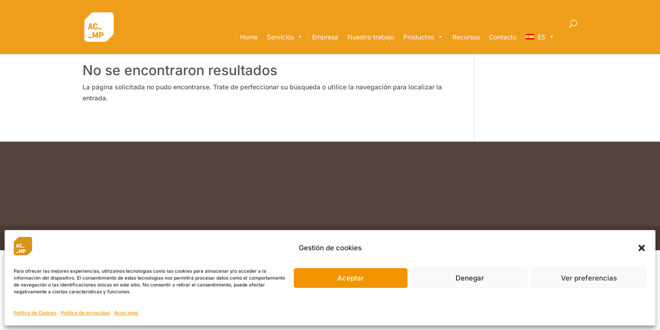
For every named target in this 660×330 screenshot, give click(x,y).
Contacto (503, 37)
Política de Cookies (35, 312)
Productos (423, 37)
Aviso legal (126, 312)
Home (249, 37)
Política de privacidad (85, 312)
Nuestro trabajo (370, 37)
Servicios (285, 37)
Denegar (470, 278)
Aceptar (350, 278)
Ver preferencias (589, 278)
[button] (641, 248)
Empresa (325, 37)
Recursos (466, 37)
